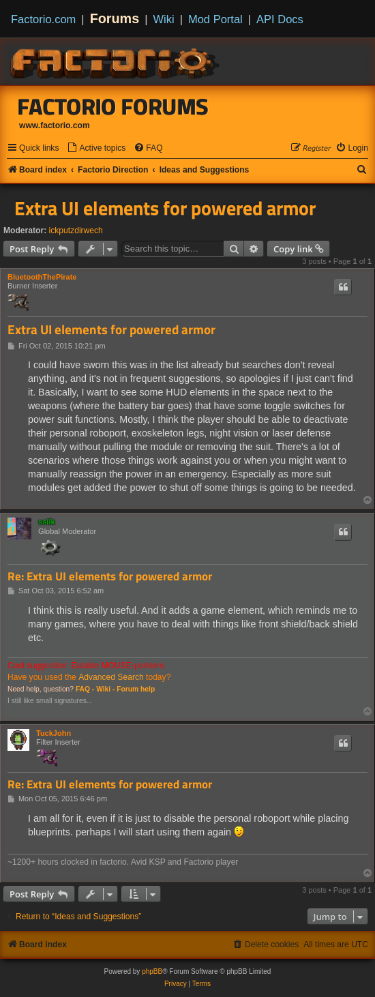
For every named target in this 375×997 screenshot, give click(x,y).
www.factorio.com (54, 125)
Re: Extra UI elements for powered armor (109, 576)
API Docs (279, 19)
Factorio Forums (113, 106)
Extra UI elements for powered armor (165, 208)
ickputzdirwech (76, 230)
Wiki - (105, 689)
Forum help (136, 689)
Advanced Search (110, 677)
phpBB (152, 971)
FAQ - (85, 689)
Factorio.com (43, 19)
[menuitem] (96, 148)
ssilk (46, 522)
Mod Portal (215, 19)
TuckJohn (53, 733)
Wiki (164, 19)
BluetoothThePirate (41, 277)
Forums (115, 18)
